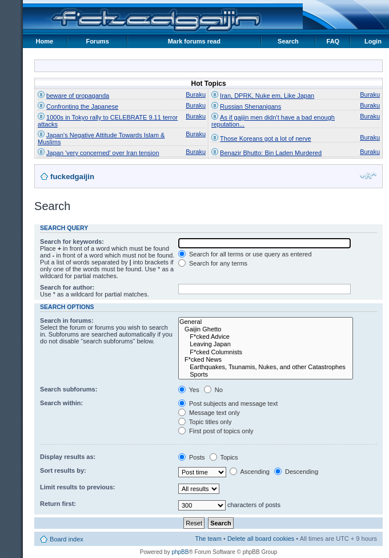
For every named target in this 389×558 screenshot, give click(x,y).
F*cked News (265, 359)
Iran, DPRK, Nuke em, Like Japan (267, 95)
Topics (224, 457)
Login (373, 41)
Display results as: (67, 456)
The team (208, 538)
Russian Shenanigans (250, 106)
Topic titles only (204, 421)
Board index (66, 539)
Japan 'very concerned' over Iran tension (102, 152)
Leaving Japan (265, 344)
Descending (296, 471)
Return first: (58, 503)
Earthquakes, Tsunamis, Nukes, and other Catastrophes (265, 367)
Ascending (250, 471)
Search (288, 41)
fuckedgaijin (72, 176)
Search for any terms (212, 263)
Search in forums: (67, 320)
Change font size (368, 176)
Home (45, 41)
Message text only (209, 412)
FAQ (333, 41)
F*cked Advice (265, 337)
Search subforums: (68, 389)
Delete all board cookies (260, 538)
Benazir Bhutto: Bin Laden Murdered (271, 152)
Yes (188, 389)
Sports (265, 374)
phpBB (180, 552)
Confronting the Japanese (82, 106)
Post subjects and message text (228, 403)
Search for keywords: (72, 241)
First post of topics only (216, 431)
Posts (191, 457)
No (213, 389)
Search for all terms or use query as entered (245, 254)
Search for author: (67, 287)
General (265, 322)
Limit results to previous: (77, 487)
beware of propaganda (77, 95)
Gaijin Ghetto (265, 329)
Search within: (61, 402)
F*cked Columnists (265, 352)
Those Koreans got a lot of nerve (265, 138)
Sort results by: (63, 470)
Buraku (196, 94)
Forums (97, 41)
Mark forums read (194, 41)
